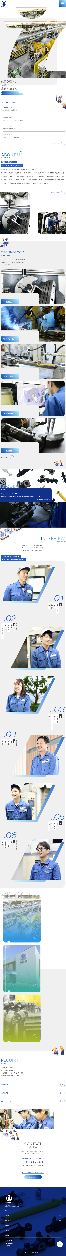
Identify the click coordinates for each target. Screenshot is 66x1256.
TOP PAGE (59, 1244)
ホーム (6, 1210)
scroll (64, 1254)
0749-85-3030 (34, 1161)
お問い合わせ (33, 1177)
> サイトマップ (8, 1240)
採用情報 (7, 1235)
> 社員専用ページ (9, 1246)
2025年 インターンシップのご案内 (11, 137)
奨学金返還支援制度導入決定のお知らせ (12, 129)
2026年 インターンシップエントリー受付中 (13, 120)
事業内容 (7, 1230)
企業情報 (7, 1225)
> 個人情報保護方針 (9, 1243)
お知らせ (7, 1215)
